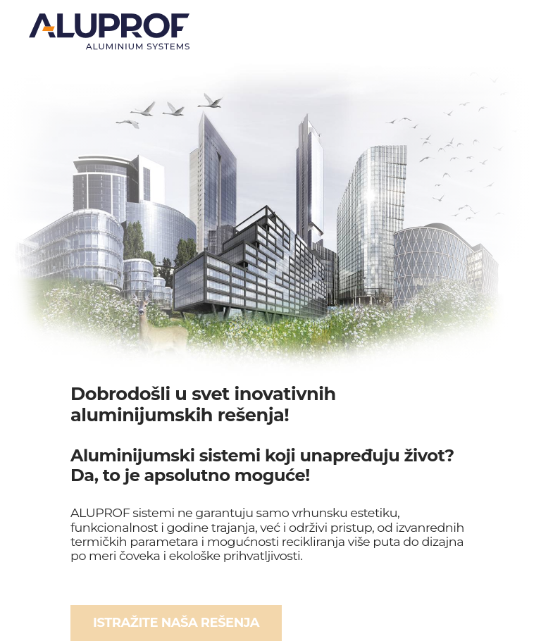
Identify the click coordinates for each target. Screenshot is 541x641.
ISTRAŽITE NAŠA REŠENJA (176, 622)
